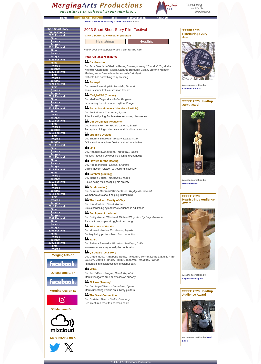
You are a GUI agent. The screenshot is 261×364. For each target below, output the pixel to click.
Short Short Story (89, 17)
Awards (55, 41)
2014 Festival (57, 157)
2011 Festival (57, 193)
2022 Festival (57, 71)
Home (63, 17)
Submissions (57, 32)
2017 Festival (57, 120)
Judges (55, 44)
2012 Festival (57, 181)
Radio (113, 17)
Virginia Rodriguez (192, 278)
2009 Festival (57, 218)
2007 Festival (57, 242)
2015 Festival (57, 145)
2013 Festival (57, 169)
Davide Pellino (190, 183)
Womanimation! (137, 17)
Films (54, 38)
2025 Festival (57, 35)
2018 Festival (57, 108)
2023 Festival (123, 21)
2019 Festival (57, 96)
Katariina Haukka (191, 88)
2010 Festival (57, 206)
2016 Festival (57, 132)
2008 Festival (57, 230)
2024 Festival (57, 47)
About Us (162, 17)
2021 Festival (57, 84)
